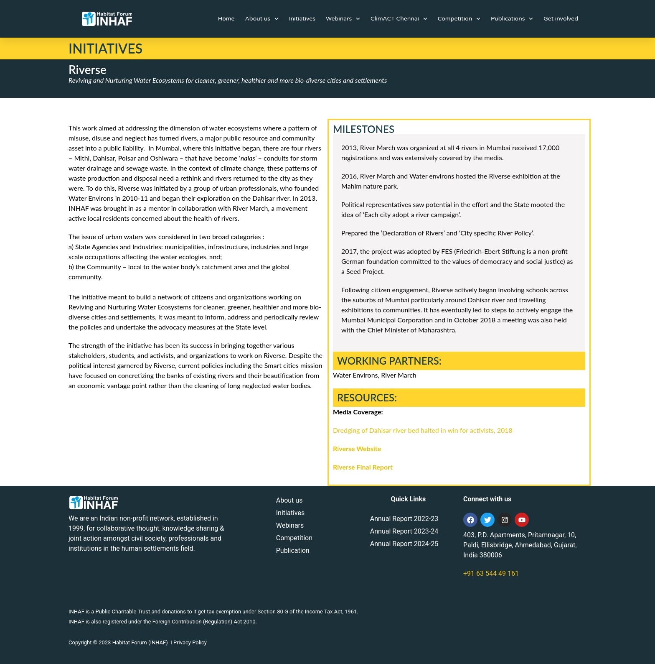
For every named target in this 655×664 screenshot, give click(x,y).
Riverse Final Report (363, 467)
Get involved (560, 18)
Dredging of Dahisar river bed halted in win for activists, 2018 (423, 430)
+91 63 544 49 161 (491, 573)
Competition (459, 19)
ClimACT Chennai (399, 19)
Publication (293, 550)
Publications (512, 19)
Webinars (343, 19)
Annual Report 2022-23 (404, 519)
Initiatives (302, 18)
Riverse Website (357, 448)
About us (261, 19)
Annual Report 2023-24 (404, 531)
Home (226, 18)
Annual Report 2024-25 (404, 544)
